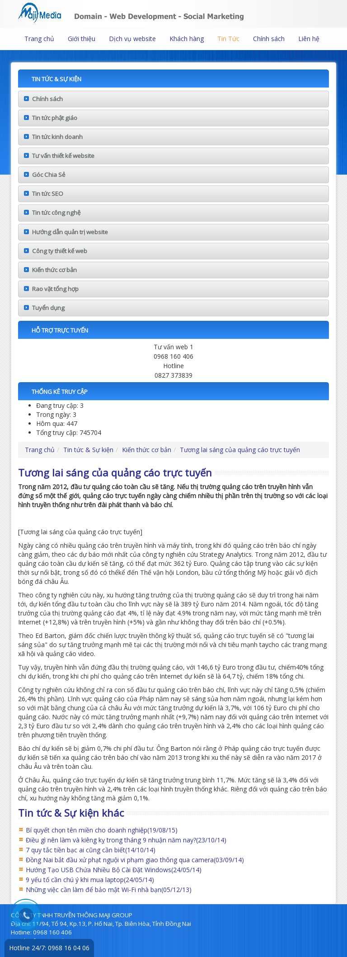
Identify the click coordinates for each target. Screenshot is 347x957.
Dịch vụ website (132, 38)
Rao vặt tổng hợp (55, 289)
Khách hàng (186, 38)
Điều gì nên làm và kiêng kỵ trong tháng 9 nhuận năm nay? (126, 840)
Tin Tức (228, 38)
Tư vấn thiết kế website (63, 156)
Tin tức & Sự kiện (88, 449)
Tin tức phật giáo (54, 118)
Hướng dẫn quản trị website (70, 232)
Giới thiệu (81, 38)
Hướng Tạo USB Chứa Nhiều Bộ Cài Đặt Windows (114, 869)
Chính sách (269, 38)
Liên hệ (308, 38)
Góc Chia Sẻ (48, 175)
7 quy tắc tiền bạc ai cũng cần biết (90, 850)
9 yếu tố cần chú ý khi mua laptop (90, 879)
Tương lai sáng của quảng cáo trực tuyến (240, 449)
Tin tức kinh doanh (57, 137)
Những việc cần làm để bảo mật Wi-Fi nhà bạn (109, 889)
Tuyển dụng (48, 308)
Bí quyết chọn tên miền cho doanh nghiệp (102, 830)
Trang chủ (39, 38)
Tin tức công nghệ (56, 212)
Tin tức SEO (47, 194)
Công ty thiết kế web (59, 251)
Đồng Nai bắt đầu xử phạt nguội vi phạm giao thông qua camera (135, 859)
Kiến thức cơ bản (54, 270)
